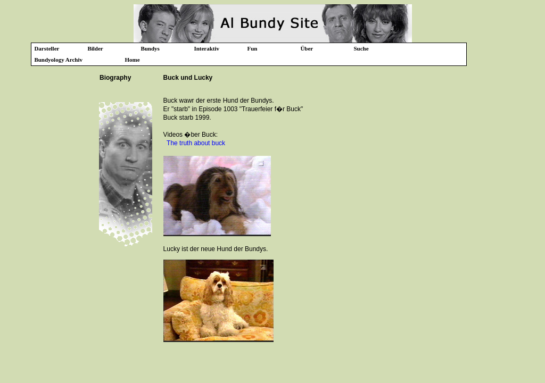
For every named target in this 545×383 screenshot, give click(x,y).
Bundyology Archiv (58, 59)
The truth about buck (196, 143)
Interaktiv (206, 48)
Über (306, 48)
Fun (252, 48)
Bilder (95, 48)
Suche (360, 48)
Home (132, 59)
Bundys (150, 48)
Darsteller (46, 48)
